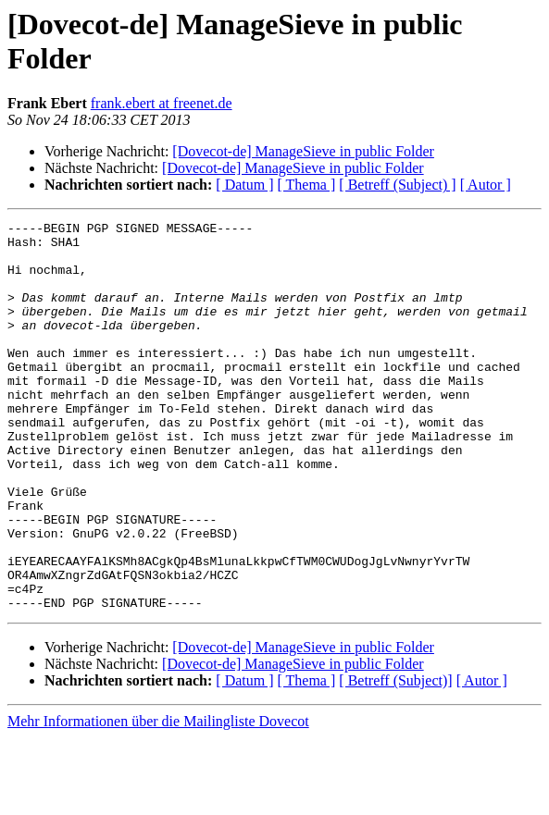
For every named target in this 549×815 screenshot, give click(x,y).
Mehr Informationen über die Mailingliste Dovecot (158, 799)
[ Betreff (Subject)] (395, 758)
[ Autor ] (485, 184)
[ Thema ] (307, 184)
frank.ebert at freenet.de (161, 103)
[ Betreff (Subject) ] (397, 184)
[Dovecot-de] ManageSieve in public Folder (303, 151)
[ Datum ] (244, 184)
